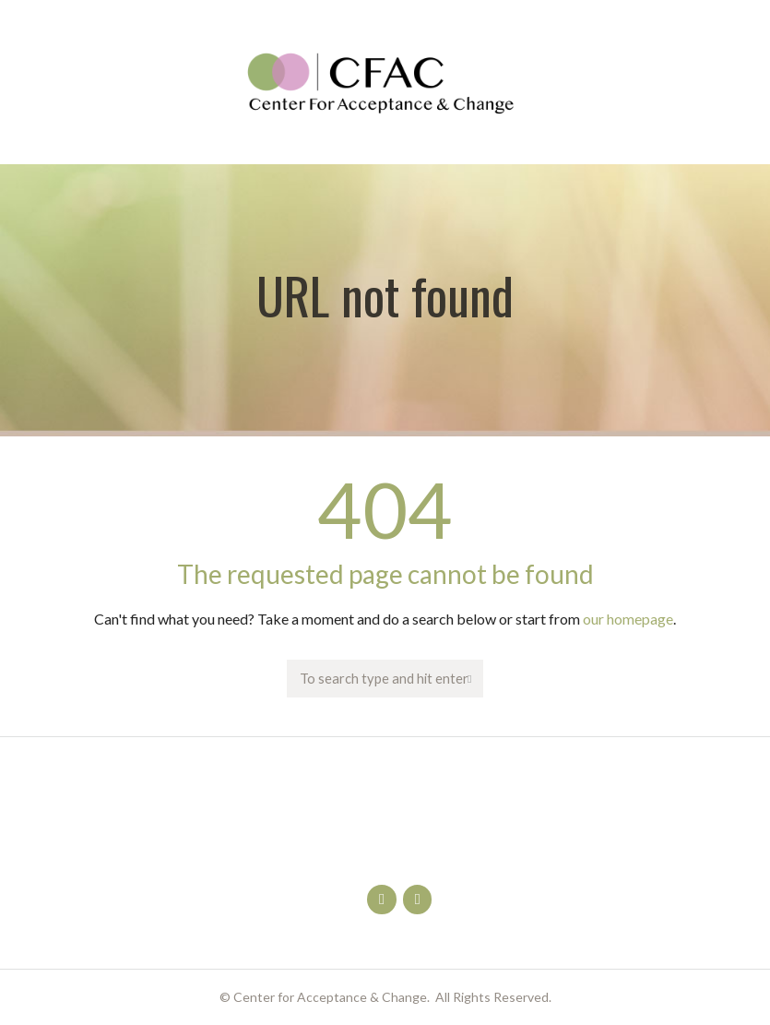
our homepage (628, 618)
